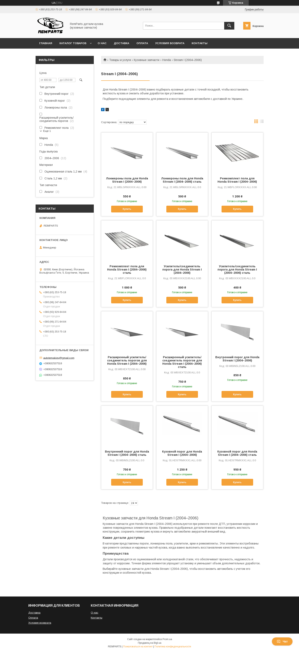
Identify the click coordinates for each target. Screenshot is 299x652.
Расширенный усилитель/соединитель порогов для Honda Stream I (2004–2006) (127, 360)
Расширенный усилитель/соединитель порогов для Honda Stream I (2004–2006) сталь (182, 362)
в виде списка (262, 122)
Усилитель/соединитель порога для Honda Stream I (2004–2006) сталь (237, 269)
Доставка (121, 43)
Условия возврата (169, 43)
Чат (282, 641)
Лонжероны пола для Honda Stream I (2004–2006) (127, 180)
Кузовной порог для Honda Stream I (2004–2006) (182, 453)
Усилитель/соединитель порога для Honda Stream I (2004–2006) (182, 269)
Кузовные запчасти (146, 60)
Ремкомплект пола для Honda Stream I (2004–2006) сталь (127, 269)
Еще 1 (47, 130)
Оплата (142, 43)
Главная (45, 43)
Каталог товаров (72, 43)
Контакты (199, 43)
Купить (127, 209)
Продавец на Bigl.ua (149, 642)
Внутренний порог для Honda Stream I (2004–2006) (237, 359)
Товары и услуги (120, 60)
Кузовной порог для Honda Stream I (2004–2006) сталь (237, 453)
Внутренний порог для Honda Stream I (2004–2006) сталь (127, 453)
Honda (166, 60)
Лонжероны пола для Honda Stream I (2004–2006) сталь (182, 180)
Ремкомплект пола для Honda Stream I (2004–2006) (237, 180)
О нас (102, 43)
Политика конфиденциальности (172, 646)
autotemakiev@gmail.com (58, 357)
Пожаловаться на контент (138, 646)
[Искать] (229, 26)
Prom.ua (167, 639)
